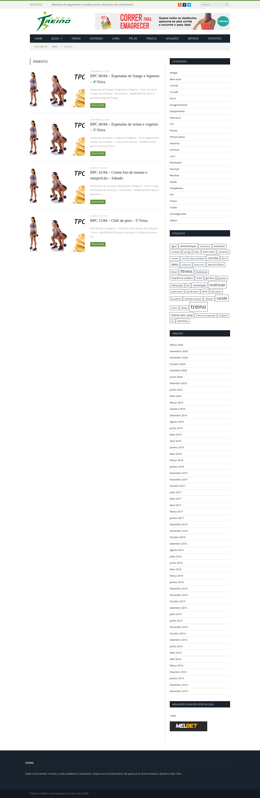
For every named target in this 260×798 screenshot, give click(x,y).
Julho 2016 (176, 556)
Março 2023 (176, 402)
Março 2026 (176, 344)
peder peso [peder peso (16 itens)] (177, 291)
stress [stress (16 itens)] (174, 307)
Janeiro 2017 (177, 517)
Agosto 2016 (177, 550)
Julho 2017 (176, 492)
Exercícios (175, 117)
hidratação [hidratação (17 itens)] (177, 285)
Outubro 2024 (178, 364)
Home (38, 38)
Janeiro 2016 (177, 582)
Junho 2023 (176, 389)
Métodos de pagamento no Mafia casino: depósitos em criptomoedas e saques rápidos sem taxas (94, 4)
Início (46, 46)
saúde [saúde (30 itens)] (222, 298)
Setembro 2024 (178, 370)
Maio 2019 (175, 434)
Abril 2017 (175, 505)
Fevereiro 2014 (178, 671)
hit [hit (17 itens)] (188, 285)
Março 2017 (176, 511)
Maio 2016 (175, 569)
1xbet (173, 715)
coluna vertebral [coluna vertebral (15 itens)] (196, 258)
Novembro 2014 (179, 627)
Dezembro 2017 (179, 473)
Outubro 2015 (178, 601)
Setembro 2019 (178, 415)
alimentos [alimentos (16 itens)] (205, 246)
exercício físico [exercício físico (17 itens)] (216, 264)
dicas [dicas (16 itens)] (224, 258)
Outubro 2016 (178, 537)
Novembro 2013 (179, 691)
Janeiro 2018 (177, 466)
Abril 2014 (175, 659)
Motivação (175, 162)
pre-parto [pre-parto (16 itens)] (176, 298)
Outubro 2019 (178, 409)
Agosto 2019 (177, 421)
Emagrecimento (178, 105)
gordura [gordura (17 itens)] (210, 278)
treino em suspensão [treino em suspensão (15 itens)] (205, 315)
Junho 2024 (176, 376)
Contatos (214, 38)
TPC (172, 194)
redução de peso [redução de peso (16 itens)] (192, 298)
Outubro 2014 (178, 633)
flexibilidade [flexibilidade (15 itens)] (201, 272)
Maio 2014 (175, 652)
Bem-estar (175, 79)
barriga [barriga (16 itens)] (187, 251)
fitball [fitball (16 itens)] (174, 272)
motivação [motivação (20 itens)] (199, 285)
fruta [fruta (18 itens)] (199, 278)
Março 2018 (176, 460)
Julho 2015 (176, 614)
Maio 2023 (175, 396)
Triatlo (151, 38)
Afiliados (172, 38)
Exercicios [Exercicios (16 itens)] (199, 264)
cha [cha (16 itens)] (184, 258)
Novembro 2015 (179, 594)
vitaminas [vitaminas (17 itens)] (182, 321)
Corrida (174, 85)
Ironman (174, 149)
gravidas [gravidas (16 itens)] (222, 278)
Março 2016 (176, 575)
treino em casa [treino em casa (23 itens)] (181, 315)
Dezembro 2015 (179, 588)
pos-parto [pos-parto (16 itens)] (216, 291)
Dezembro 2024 (179, 351)
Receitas (174, 175)
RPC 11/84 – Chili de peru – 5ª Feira (118, 220)
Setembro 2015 (178, 607)
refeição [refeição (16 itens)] (209, 298)
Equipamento (177, 111)
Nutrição (96, 38)
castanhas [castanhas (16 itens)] (223, 251)
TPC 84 (133, 38)
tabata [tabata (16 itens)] (184, 307)
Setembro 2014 (178, 639)
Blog (55, 38)
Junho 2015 (176, 620)
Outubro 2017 (178, 486)
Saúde (173, 182)
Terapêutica (176, 188)
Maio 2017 (175, 498)
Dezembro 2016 (179, 524)
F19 (172, 124)
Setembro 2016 (178, 543)
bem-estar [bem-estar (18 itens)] (209, 251)
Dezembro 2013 (179, 684)
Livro (115, 38)
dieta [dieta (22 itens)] (174, 264)
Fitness (174, 130)
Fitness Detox (177, 137)
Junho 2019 (176, 428)
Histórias (175, 143)
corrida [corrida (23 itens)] (213, 258)
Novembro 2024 (179, 357)
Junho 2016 (176, 562)
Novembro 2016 (179, 530)
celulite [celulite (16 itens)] (174, 258)
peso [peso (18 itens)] (205, 291)
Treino (76, 38)
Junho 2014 (176, 646)
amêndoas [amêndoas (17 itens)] (219, 246)
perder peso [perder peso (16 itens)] (192, 291)
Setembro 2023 (178, 383)
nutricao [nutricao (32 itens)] (217, 284)
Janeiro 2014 (177, 678)
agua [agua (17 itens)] (174, 246)
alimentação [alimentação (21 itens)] (188, 246)
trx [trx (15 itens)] (172, 321)
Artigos (193, 38)
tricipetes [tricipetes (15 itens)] (223, 315)
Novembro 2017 (179, 479)
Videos (173, 220)
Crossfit (174, 92)
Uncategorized (178, 213)
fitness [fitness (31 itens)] (187, 271)
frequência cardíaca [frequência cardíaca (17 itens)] (182, 278)
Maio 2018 (175, 453)
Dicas (173, 98)
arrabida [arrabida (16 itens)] (175, 251)
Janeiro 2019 (177, 447)
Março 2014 (176, 665)
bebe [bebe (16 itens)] (196, 251)
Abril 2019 (175, 441)
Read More (98, 105)
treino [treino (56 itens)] (198, 306)
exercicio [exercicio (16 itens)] (186, 264)
